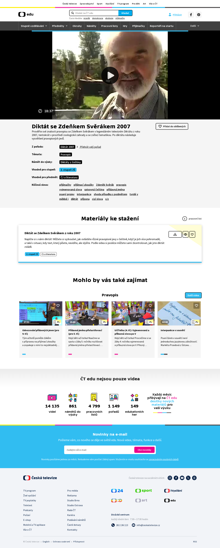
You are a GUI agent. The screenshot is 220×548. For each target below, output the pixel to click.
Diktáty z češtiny (71, 162)
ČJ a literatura (69, 177)
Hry (125, 26)
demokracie (97, 18)
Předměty (58, 26)
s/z (107, 199)
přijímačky (120, 18)
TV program (123, 3)
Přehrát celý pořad (90, 147)
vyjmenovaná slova (70, 189)
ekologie (109, 18)
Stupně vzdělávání (32, 26)
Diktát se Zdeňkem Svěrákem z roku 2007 (52, 233)
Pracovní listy (109, 26)
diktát (74, 199)
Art (144, 3)
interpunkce (84, 194)
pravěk (87, 18)
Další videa (193, 295)
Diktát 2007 (67, 147)
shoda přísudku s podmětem (110, 194)
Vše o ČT (153, 3)
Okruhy (77, 26)
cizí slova (97, 199)
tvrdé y (134, 194)
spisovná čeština (94, 189)
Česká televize (69, 3)
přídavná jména (116, 189)
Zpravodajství (87, 3)
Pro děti (136, 3)
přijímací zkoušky (84, 184)
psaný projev (66, 194)
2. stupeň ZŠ (68, 170)
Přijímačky (138, 26)
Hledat (125, 13)
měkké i (63, 199)
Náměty (91, 26)
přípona (85, 199)
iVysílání (110, 3)
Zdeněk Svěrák (105, 184)
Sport (100, 3)
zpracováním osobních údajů (163, 459)
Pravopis (66, 154)
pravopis (121, 184)
